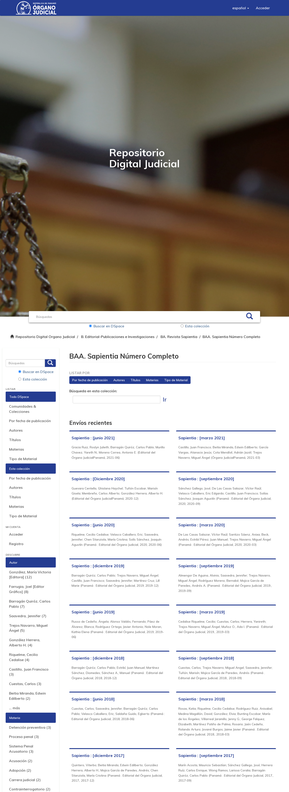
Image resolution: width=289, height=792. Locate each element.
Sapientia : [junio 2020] (93, 524)
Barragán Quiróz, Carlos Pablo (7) (29, 604)
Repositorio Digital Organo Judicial (45, 336)
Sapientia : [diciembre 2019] (98, 565)
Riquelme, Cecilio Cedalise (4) (23, 657)
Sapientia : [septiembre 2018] (206, 658)
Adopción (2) (20, 770)
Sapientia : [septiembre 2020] (206, 478)
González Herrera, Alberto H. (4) (24, 642)
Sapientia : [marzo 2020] (201, 524)
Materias (16, 449)
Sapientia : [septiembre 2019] (206, 565)
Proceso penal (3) (24, 736)
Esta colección (195, 326)
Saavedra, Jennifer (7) (27, 616)
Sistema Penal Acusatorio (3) (21, 749)
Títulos (15, 439)
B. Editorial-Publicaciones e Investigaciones (117, 336)
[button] (240, 8)
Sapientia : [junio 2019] (93, 612)
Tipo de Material (23, 458)
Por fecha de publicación (30, 420)
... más (14, 708)
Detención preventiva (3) (30, 727)
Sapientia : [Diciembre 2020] (98, 478)
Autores (16, 430)
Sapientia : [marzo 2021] (201, 437)
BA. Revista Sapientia (179, 336)
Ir (165, 399)
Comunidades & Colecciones (22, 409)
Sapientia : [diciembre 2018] (98, 658)
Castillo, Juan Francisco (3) (29, 672)
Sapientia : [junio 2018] (93, 699)
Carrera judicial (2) (25, 780)
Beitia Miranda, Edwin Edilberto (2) (27, 696)
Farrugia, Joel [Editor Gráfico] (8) (26, 589)
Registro (16, 543)
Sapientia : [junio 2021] (93, 437)
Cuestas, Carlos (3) (25, 683)
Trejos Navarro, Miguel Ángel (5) (28, 628)
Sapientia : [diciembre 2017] (98, 755)
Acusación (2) (20, 761)
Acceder (16, 534)
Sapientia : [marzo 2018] (201, 699)
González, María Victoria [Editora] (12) (30, 574)
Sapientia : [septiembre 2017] (206, 755)
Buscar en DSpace (106, 326)
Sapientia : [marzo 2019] (201, 612)
